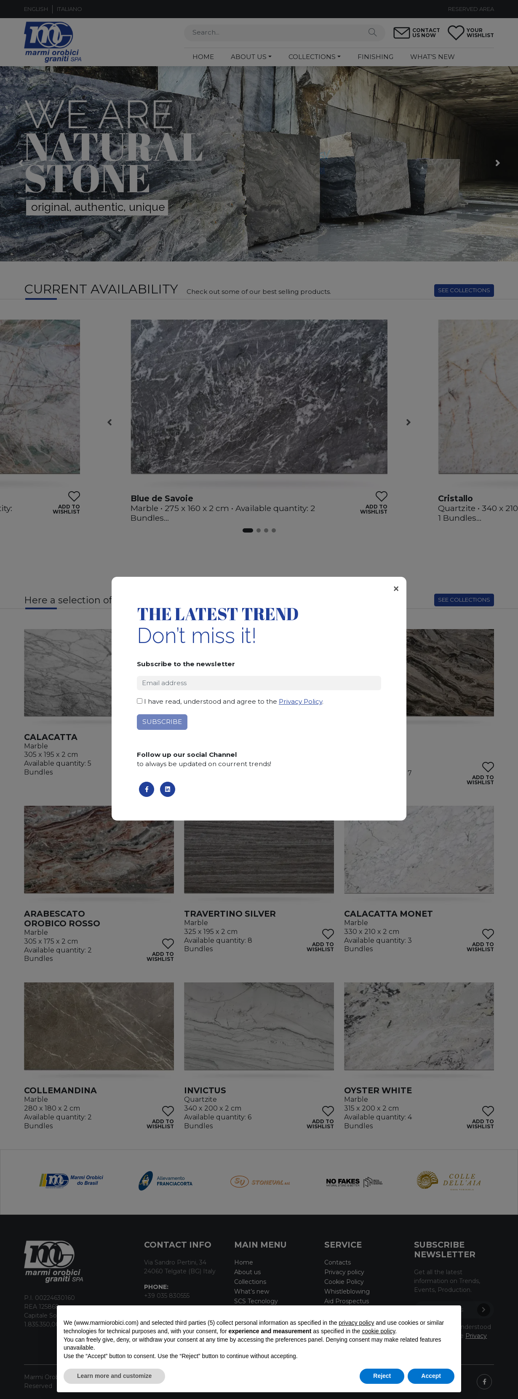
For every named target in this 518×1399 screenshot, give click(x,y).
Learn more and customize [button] (114, 1375)
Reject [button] (382, 1375)
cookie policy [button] (378, 1331)
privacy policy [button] (356, 1322)
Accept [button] (431, 1375)
